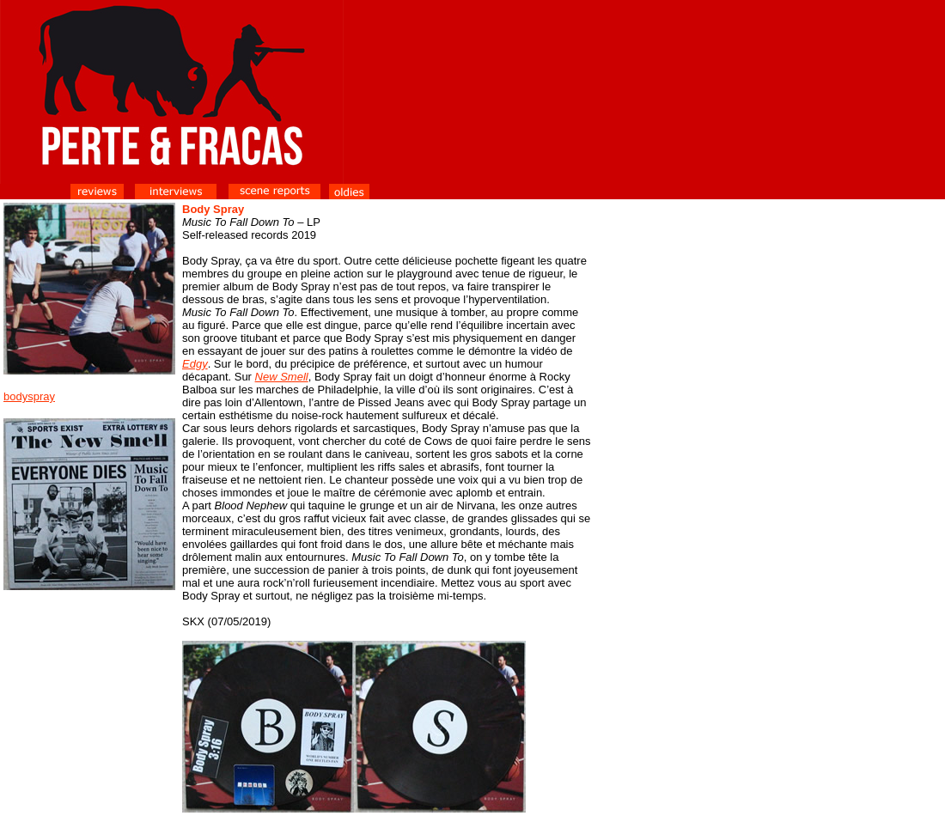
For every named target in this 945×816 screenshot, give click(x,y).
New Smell (281, 376)
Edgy (195, 363)
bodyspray (29, 396)
